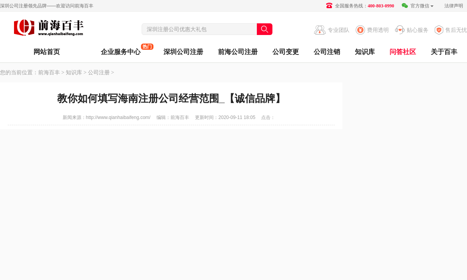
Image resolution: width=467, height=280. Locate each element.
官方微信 (417, 5)
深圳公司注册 (183, 52)
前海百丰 (48, 28)
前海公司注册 (238, 52)
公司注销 (327, 52)
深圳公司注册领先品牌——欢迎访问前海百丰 (46, 6)
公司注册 (99, 72)
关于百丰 (444, 52)
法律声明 (453, 6)
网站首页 (46, 52)
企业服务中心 (120, 50)
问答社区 (403, 52)
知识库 (365, 52)
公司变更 (285, 52)
